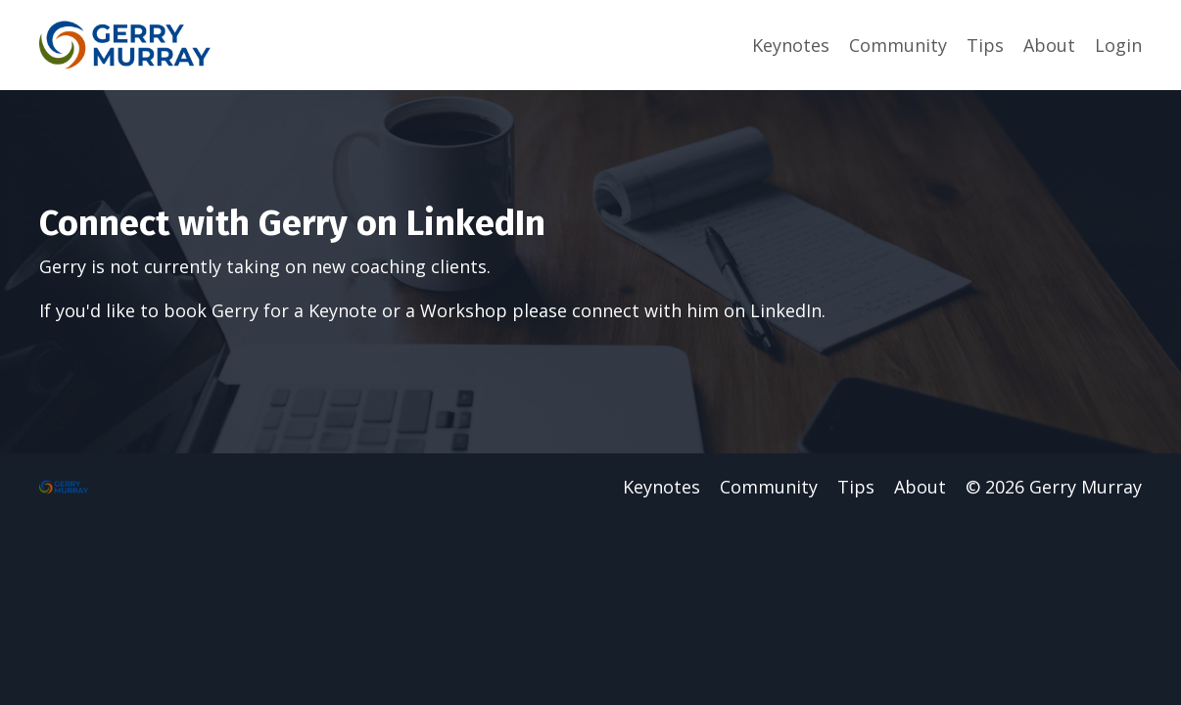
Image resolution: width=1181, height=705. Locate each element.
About (1049, 45)
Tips (985, 45)
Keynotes (790, 45)
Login (1118, 45)
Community (898, 45)
